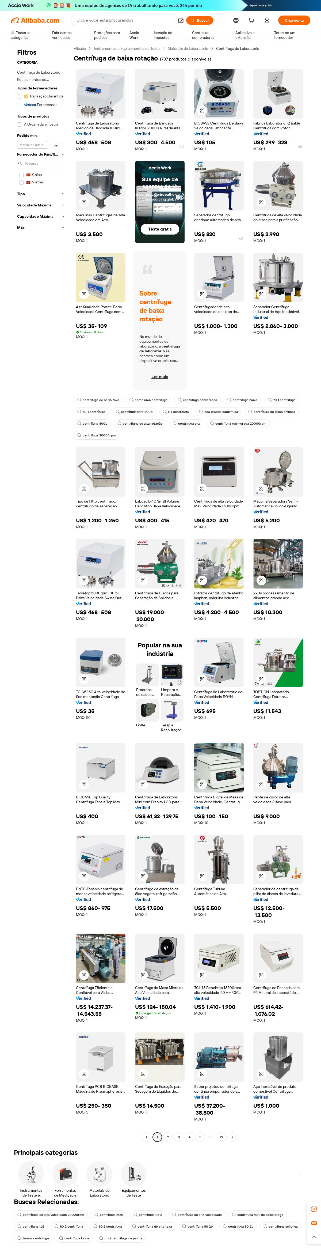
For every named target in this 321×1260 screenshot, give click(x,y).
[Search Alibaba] (125, 20)
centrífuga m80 (108, 1215)
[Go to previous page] (146, 1137)
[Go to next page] (232, 1137)
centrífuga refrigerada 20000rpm (238, 423)
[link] (314, 1209)
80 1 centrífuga (91, 412)
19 (221, 1137)
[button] (181, 20)
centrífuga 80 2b (197, 1226)
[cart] (252, 21)
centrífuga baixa (242, 400)
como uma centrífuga (148, 400)
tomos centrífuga (33, 1238)
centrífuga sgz (186, 423)
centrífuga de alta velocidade (197, 1215)
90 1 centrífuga (282, 400)
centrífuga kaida (74, 1238)
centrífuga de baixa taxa (98, 400)
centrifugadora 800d (134, 412)
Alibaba (80, 48)
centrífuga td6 (30, 1226)
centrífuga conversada (197, 400)
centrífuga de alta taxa (152, 1226)
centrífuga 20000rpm (96, 435)
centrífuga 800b (92, 423)
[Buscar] (199, 20)
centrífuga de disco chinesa (271, 412)
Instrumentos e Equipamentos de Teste (127, 48)
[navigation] (40, 593)
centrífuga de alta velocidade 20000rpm (50, 1215)
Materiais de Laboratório (188, 48)
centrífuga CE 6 (147, 1215)
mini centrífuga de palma (120, 1238)
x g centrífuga (176, 412)
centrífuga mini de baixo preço (257, 1215)
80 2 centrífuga (69, 1226)
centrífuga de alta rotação (140, 423)
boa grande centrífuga (218, 412)
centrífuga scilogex (280, 1226)
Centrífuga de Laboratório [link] (237, 48)
